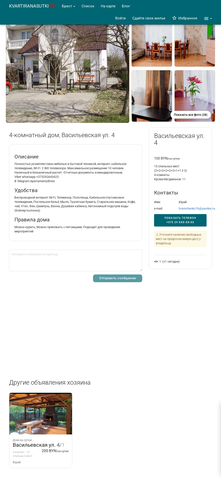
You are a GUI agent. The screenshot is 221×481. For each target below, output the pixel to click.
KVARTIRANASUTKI (32, 6)
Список (88, 6)
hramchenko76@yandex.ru (197, 208)
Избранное (184, 18)
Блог (126, 6)
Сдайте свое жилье (148, 18)
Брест (68, 6)
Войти (120, 18)
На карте (108, 6)
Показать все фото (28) (190, 114)
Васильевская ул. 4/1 (39, 445)
